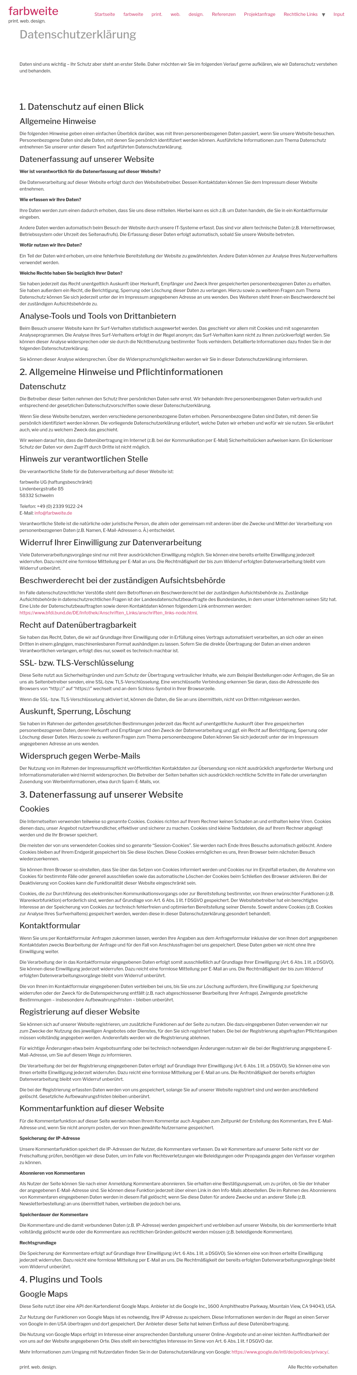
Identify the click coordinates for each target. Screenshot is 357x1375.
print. (156, 14)
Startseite (105, 14)
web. (175, 14)
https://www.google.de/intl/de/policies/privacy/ (280, 1352)
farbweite (33, 11)
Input (339, 14)
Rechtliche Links (301, 14)
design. (196, 14)
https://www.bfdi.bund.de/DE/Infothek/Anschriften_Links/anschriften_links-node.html (108, 612)
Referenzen (224, 14)
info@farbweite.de (53, 513)
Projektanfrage (259, 14)
